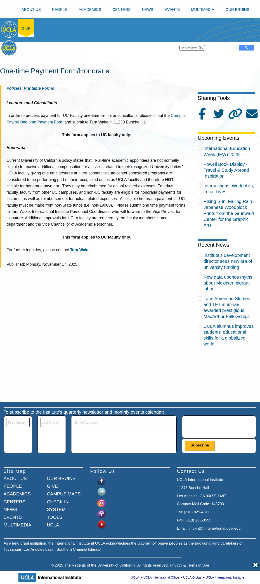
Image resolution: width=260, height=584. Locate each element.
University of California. (117, 565)
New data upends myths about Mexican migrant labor (227, 283)
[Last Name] (51, 422)
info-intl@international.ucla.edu (215, 528)
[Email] (124, 422)
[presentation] (219, 426)
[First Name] (18, 422)
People (59, 9)
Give (26, 29)
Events (172, 9)
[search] (192, 48)
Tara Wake (80, 250)
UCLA (135, 577)
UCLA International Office (161, 577)
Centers (121, 9)
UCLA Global (192, 577)
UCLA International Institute (225, 577)
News (147, 9)
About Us (31, 9)
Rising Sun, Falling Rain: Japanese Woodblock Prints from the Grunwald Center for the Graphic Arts (228, 213)
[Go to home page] (9, 29)
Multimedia (202, 9)
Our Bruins (237, 9)
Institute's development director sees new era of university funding (227, 261)
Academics (90, 9)
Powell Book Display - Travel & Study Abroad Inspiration (226, 170)
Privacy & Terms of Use (189, 565)
